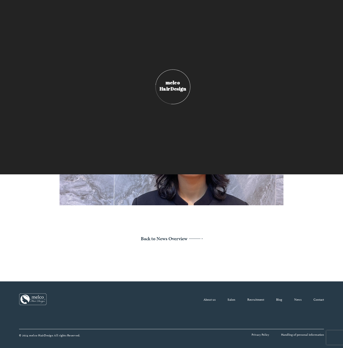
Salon (231, 299)
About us (209, 299)
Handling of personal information (302, 334)
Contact (318, 299)
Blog (279, 299)
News (298, 299)
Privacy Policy (260, 334)
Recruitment (255, 299)
